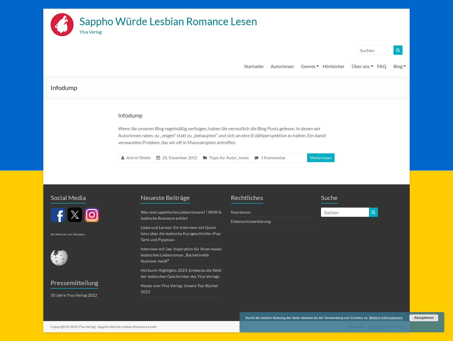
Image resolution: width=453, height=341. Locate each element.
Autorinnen (282, 66)
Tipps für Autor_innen (229, 157)
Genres (308, 66)
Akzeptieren (424, 318)
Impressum (241, 212)
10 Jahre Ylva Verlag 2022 (74, 295)
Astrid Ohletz (139, 157)
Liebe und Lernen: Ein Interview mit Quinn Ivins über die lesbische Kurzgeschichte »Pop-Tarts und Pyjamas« (181, 233)
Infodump (130, 115)
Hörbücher (333, 66)
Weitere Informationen (386, 318)
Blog (397, 66)
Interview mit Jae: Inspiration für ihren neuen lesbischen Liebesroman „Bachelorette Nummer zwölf (181, 254)
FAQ (381, 66)
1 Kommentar (273, 157)
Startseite (253, 66)
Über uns (361, 66)
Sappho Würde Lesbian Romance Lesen (168, 21)
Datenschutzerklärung (251, 221)
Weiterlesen (321, 157)
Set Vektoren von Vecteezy (68, 234)
